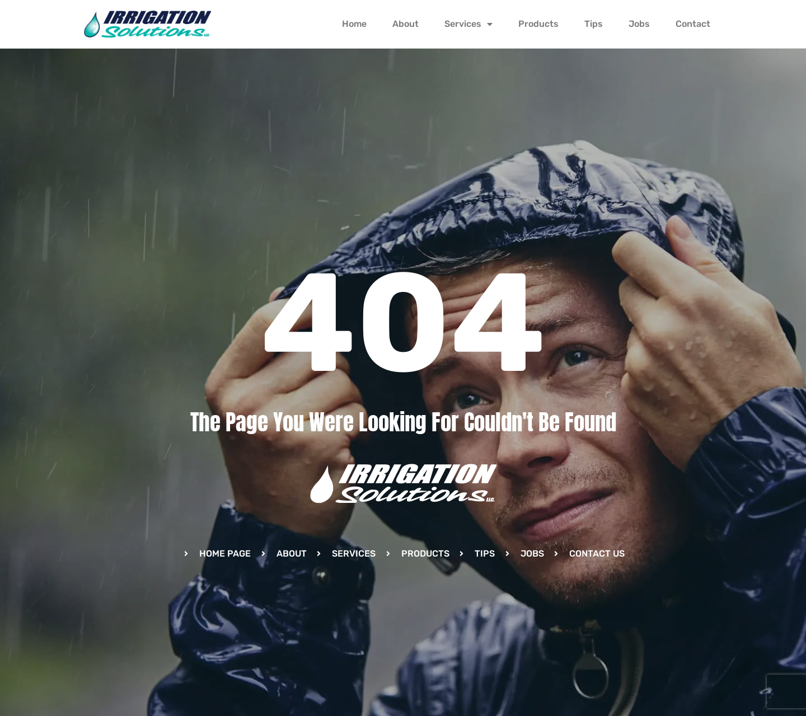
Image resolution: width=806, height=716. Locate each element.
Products (538, 23)
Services (468, 24)
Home (354, 23)
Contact (693, 23)
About (405, 23)
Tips (593, 23)
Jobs (639, 23)
